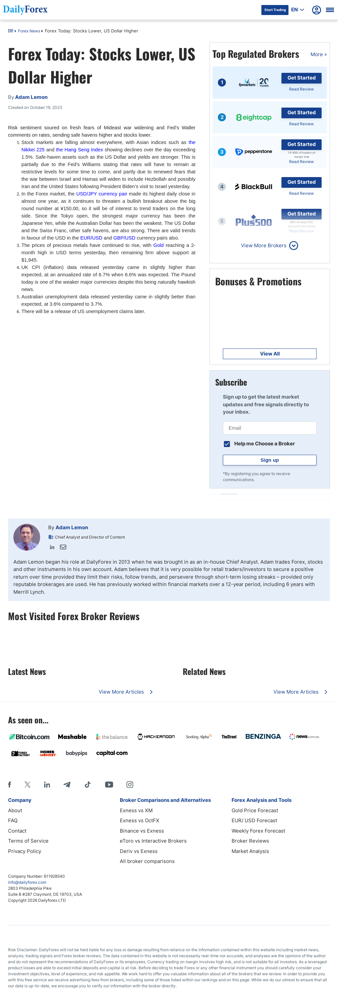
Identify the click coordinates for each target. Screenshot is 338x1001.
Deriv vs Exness (139, 851)
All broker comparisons (147, 861)
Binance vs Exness (142, 831)
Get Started (301, 78)
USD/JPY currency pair (101, 193)
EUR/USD (91, 238)
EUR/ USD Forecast (254, 820)
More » (319, 54)
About (15, 810)
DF (10, 31)
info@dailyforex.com (27, 882)
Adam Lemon (72, 527)
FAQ (12, 820)
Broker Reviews (250, 841)
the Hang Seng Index (79, 149)
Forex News (29, 30)
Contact (17, 831)
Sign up (270, 460)
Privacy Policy (24, 851)
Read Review (301, 89)
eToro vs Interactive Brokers (153, 841)
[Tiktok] (88, 784)
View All (270, 353)
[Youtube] (109, 784)
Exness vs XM (136, 810)
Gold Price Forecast (255, 810)
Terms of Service (28, 841)
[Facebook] (9, 784)
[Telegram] (66, 784)
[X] (27, 784)
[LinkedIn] (47, 784)
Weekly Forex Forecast (258, 831)
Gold (158, 245)
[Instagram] (129, 784)
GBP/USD (124, 238)
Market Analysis (250, 851)
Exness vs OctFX (139, 820)
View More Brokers (263, 245)
